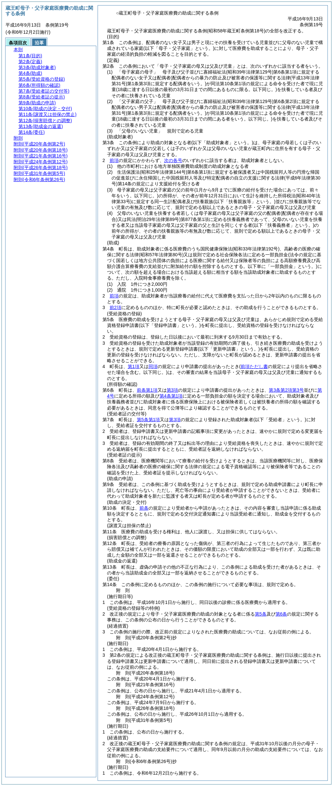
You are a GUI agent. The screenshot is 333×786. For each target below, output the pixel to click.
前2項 (115, 307)
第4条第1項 (171, 396)
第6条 (281, 614)
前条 (144, 508)
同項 (153, 366)
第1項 (133, 366)
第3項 (172, 390)
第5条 (261, 614)
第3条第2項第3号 (286, 390)
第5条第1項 (148, 419)
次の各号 (173, 160)
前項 (114, 160)
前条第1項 (147, 390)
